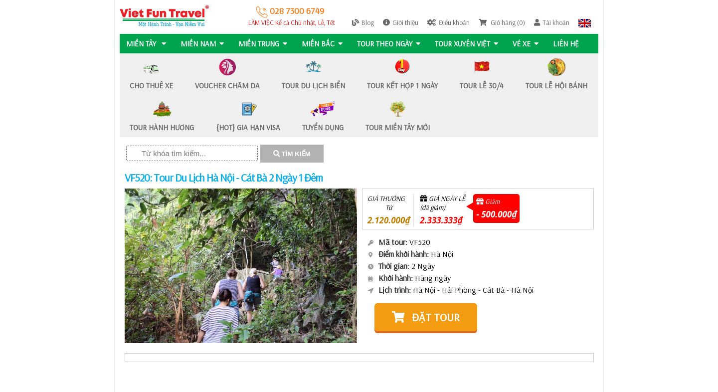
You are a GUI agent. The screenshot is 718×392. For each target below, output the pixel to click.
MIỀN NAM (202, 43)
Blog (363, 22)
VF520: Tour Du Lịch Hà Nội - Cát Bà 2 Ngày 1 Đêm (224, 178)
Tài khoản (551, 22)
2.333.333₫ (441, 220)
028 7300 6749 (290, 10)
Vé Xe (528, 43)
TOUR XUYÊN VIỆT (469, 43)
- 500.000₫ (496, 214)
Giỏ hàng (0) (502, 22)
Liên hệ (569, 43)
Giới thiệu (400, 22)
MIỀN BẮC (323, 43)
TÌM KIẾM (292, 154)
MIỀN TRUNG (263, 43)
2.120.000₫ (388, 220)
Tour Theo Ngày (390, 43)
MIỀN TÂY (146, 43)
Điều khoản (448, 22)
